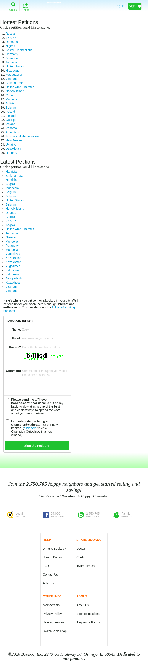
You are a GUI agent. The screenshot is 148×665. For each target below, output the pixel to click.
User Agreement (54, 622)
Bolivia (10, 103)
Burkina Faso (14, 83)
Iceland (10, 124)
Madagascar (14, 74)
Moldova (11, 99)
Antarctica (12, 132)
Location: (14, 320)
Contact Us (50, 574)
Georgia (11, 120)
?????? (11, 37)
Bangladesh (14, 278)
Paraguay (12, 245)
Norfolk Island (15, 91)
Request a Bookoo (88, 622)
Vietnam (11, 78)
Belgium (11, 107)
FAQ (46, 566)
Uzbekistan (13, 148)
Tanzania (12, 233)
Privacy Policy (52, 613)
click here (30, 428)
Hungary (11, 152)
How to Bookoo (53, 557)
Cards (80, 557)
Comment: (13, 371)
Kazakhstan (13, 258)
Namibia (11, 171)
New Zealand (15, 140)
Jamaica (11, 62)
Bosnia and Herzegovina (22, 136)
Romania (12, 41)
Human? (15, 347)
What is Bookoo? (54, 548)
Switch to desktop (55, 631)
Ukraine (11, 144)
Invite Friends (85, 566)
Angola (10, 184)
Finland (11, 115)
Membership (51, 605)
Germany (12, 54)
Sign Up (135, 6)
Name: (16, 329)
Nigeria (10, 46)
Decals (81, 548)
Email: (16, 338)
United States (15, 66)
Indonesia (12, 188)
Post (26, 6)
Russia (10, 33)
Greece (11, 237)
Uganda (11, 212)
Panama (11, 128)
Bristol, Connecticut (19, 50)
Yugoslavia (13, 253)
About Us (82, 605)
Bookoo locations (88, 613)
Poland (10, 111)
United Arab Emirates (20, 87)
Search (13, 6)
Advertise (49, 583)
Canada (11, 95)
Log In (119, 6)
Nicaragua (12, 70)
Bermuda (12, 58)
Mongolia (12, 241)
